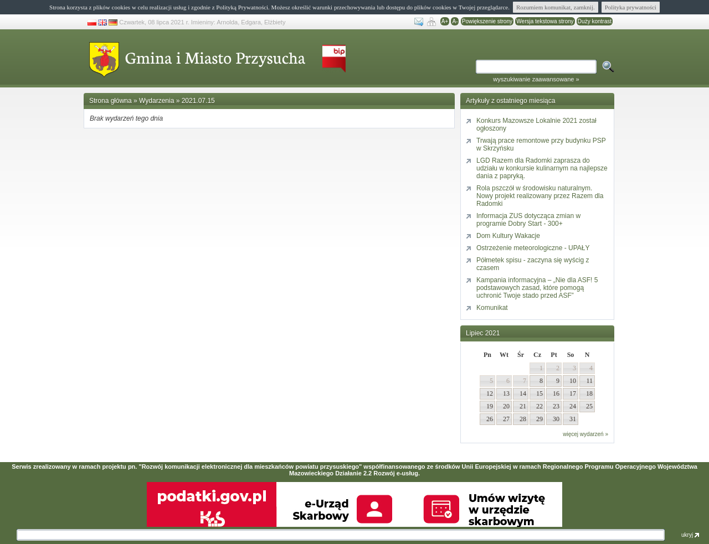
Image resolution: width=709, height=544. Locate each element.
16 (556, 393)
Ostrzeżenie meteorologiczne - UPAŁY (533, 248)
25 (589, 406)
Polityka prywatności (630, 7)
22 (539, 406)
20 (506, 406)
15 (539, 393)
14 (523, 393)
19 (489, 406)
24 (572, 406)
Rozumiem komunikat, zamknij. (555, 7)
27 (506, 419)
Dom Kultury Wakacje (508, 236)
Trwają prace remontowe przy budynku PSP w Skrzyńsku (541, 144)
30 (556, 419)
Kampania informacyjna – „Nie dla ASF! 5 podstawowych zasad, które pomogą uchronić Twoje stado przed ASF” (537, 287)
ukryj (690, 535)
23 (556, 406)
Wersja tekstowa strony (544, 21)
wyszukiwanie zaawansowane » (536, 79)
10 (572, 381)
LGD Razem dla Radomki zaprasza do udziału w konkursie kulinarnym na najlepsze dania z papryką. (542, 168)
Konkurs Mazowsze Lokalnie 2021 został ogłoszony (536, 124)
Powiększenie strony (487, 21)
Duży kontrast (595, 21)
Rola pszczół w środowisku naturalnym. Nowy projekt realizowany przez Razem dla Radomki (539, 196)
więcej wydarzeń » (585, 434)
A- (455, 21)
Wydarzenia (156, 101)
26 (489, 419)
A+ (445, 21)
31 (572, 419)
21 (523, 406)
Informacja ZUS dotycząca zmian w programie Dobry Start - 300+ (528, 219)
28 (523, 419)
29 (539, 419)
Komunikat (492, 308)
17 (572, 393)
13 (506, 393)
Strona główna (110, 101)
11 (589, 381)
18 (589, 393)
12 (489, 393)
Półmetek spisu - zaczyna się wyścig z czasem (532, 264)
